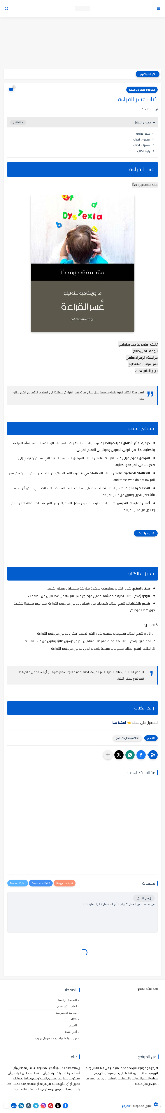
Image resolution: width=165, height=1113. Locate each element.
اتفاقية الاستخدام (67, 1006)
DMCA (73, 1019)
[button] (141, 754)
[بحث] (6, 8)
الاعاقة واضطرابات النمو (142, 89)
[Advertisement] (82, 43)
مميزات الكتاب (141, 145)
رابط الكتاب (143, 151)
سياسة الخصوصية (66, 1012)
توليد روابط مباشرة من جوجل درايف (56, 1038)
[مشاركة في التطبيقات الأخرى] (108, 754)
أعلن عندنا (71, 1031)
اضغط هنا (119, 723)
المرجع (126, 1105)
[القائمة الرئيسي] (158, 8)
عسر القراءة (143, 133)
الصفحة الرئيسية (67, 1000)
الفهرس (72, 1025)
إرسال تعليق (144, 898)
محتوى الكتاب (141, 139)
